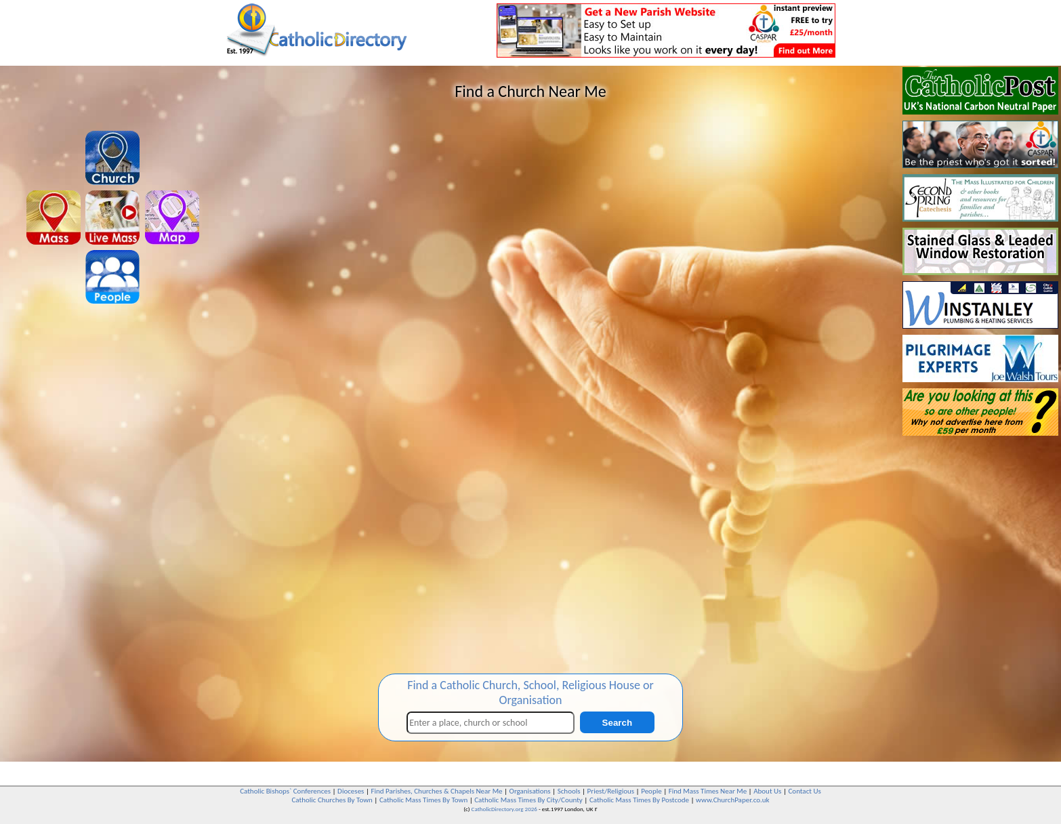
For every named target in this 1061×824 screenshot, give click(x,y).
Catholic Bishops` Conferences (285, 791)
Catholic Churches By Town (331, 800)
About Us (767, 791)
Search (617, 723)
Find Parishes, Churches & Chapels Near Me (436, 791)
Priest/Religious (611, 791)
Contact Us (804, 791)
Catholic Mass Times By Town (423, 800)
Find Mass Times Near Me (708, 791)
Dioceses (350, 791)
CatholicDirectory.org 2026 (504, 808)
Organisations (530, 791)
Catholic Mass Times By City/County (528, 800)
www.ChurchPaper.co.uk (732, 800)
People (651, 791)
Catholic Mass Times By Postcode (639, 800)
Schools (569, 791)
